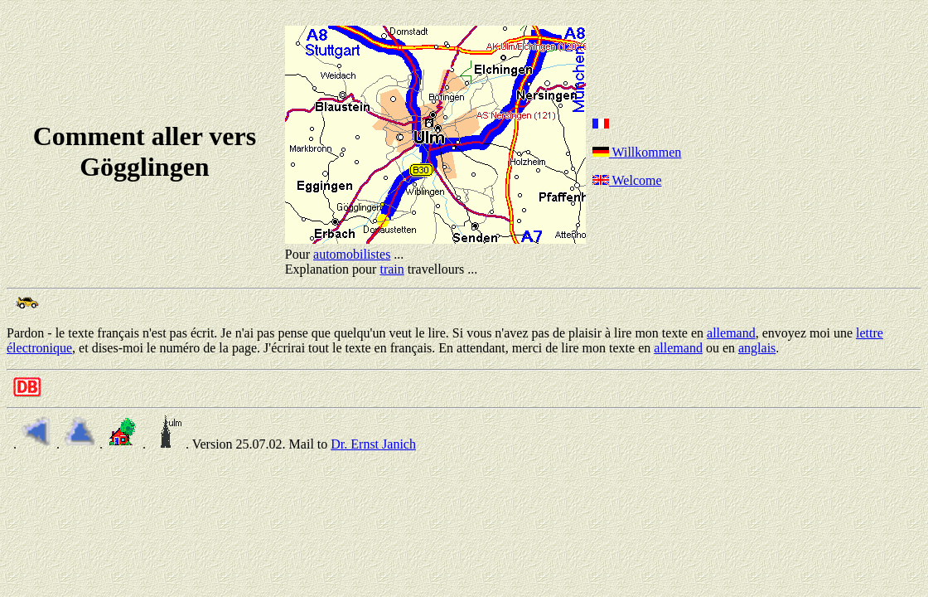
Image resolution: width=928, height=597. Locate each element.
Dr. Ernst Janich (373, 444)
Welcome (627, 180)
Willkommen (637, 152)
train (391, 269)
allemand (731, 333)
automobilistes (351, 254)
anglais (757, 348)
